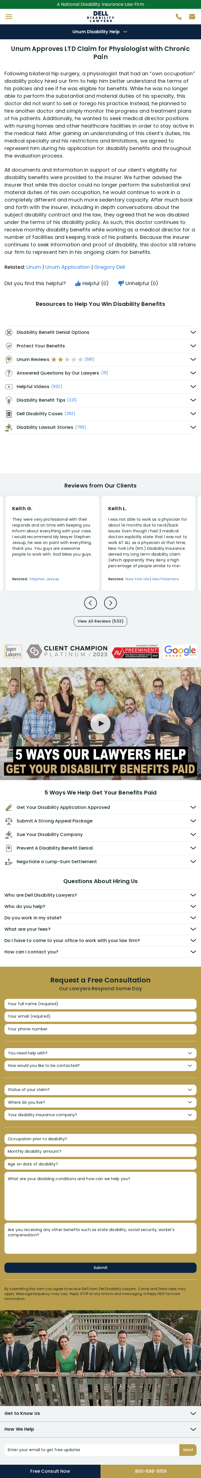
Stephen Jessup (44, 579)
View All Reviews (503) (100, 621)
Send (188, 1450)
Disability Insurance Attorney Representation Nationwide (100, 16)
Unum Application (67, 267)
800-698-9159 (151, 1471)
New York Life (137, 579)
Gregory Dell (109, 267)
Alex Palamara (165, 579)
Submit (100, 1267)
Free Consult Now (50, 1471)
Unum (33, 267)
